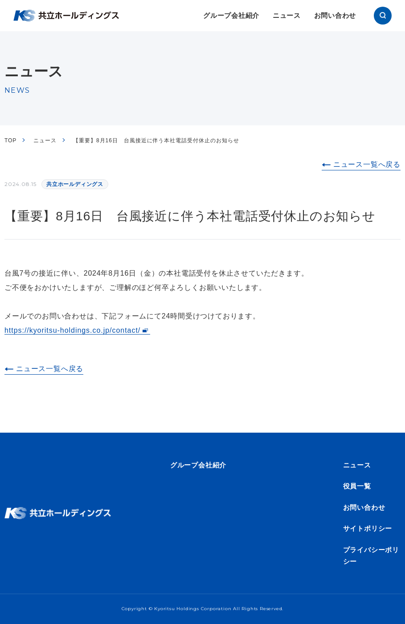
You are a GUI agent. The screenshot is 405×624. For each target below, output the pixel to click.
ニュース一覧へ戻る (367, 164)
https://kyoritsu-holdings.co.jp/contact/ (72, 330)
